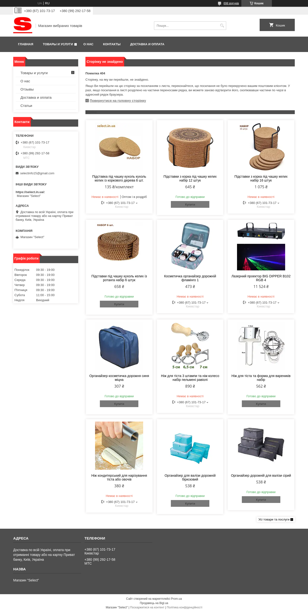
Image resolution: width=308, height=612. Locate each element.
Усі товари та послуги (273, 519)
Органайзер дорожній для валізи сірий (261, 475)
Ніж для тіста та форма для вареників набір (261, 378)
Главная (25, 44)
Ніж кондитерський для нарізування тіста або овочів (119, 477)
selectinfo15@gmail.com (37, 173)
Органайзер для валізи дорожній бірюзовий (190, 477)
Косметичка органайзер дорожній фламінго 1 (190, 278)
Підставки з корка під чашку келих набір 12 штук (190, 178)
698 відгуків (231, 3)
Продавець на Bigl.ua (154, 603)
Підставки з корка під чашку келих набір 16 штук (261, 178)
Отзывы (27, 89)
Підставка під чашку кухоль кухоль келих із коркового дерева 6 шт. (119, 178)
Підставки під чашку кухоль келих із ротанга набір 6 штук (119, 278)
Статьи (26, 106)
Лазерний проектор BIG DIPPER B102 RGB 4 (261, 278)
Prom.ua (176, 598)
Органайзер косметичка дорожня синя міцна (119, 378)
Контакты (112, 44)
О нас (88, 44)
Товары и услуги (58, 44)
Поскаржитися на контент (147, 607)
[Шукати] (222, 25)
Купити (190, 204)
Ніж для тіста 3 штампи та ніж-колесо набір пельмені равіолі (190, 378)
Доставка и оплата (147, 44)
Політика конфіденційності (184, 607)
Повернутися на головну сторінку (118, 101)
